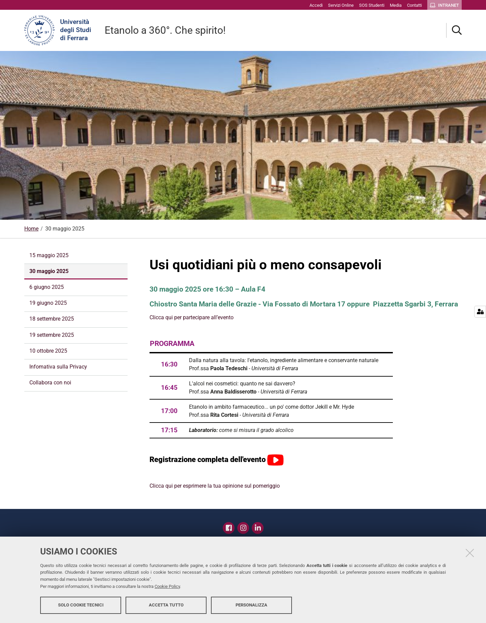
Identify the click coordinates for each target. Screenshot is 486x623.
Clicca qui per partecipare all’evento (192, 317)
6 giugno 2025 (46, 287)
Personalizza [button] (251, 605)
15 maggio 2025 (49, 255)
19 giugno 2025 (48, 303)
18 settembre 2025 (51, 319)
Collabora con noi (50, 382)
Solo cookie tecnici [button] (81, 605)
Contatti (277, 526)
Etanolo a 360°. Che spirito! (165, 30)
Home (31, 228)
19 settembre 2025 (51, 335)
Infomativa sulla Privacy (58, 366)
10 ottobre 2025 (48, 351)
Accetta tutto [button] (166, 605)
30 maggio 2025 (49, 271)
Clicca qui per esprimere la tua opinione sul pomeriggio (215, 486)
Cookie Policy (167, 586)
